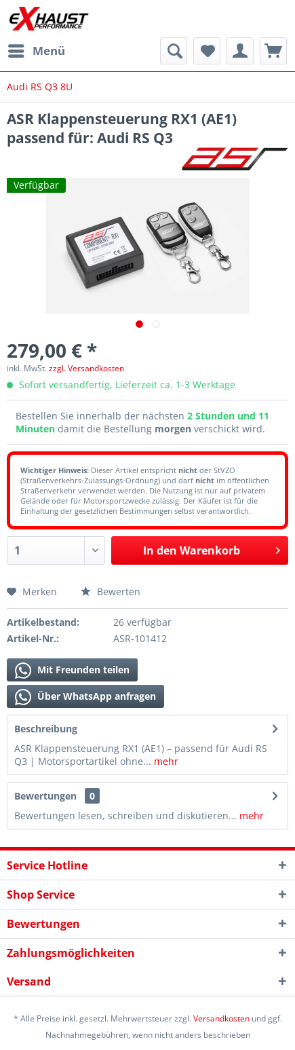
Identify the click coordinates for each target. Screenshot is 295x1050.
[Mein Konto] (240, 50)
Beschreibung (45, 728)
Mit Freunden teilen (72, 670)
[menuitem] (36, 50)
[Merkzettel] (206, 50)
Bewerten (110, 591)
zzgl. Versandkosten (86, 368)
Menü (36, 49)
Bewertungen (45, 795)
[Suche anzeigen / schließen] (173, 50)
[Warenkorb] (273, 50)
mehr (164, 761)
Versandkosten (221, 1018)
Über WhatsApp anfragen (85, 697)
